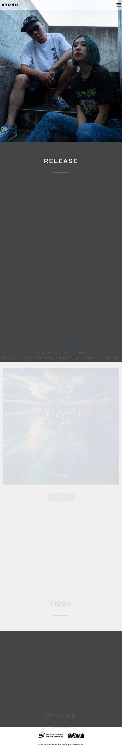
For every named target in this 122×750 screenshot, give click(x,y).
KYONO (10, 5)
